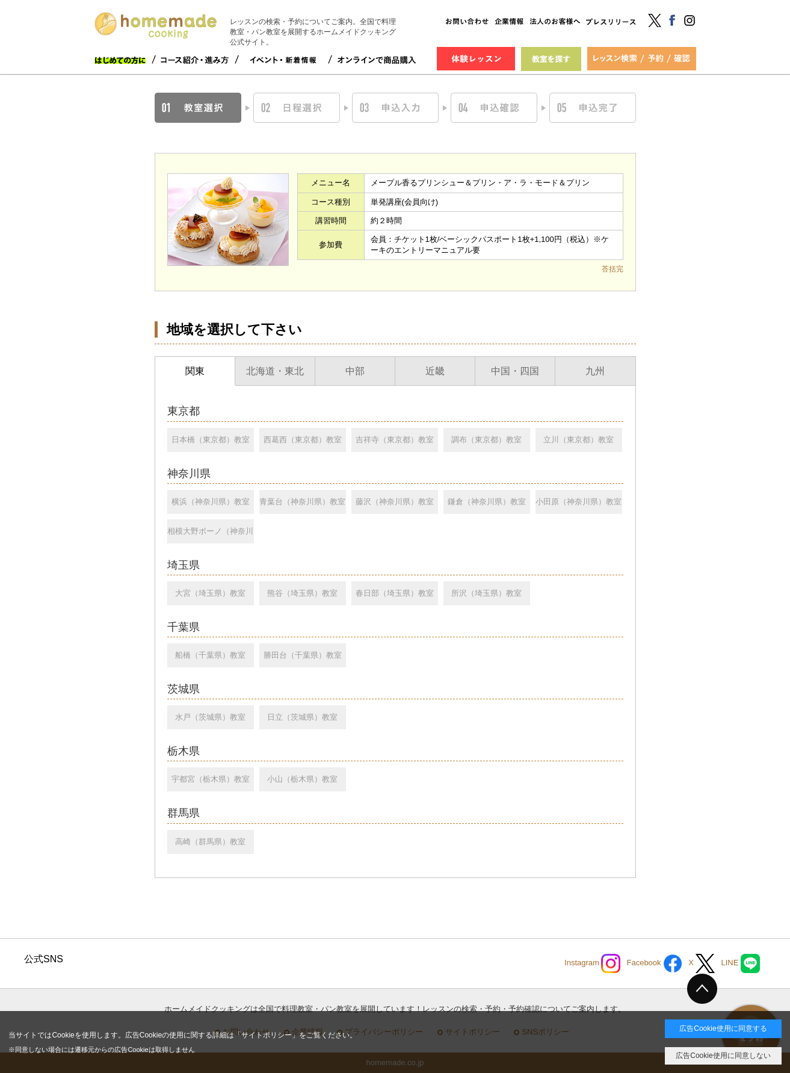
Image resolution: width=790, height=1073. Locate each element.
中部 (355, 371)
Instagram (592, 963)
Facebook (654, 963)
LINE (740, 963)
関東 (195, 371)
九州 (595, 371)
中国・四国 (515, 371)
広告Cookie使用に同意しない (723, 1055)
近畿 (435, 371)
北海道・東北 (275, 371)
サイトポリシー (266, 1035)
